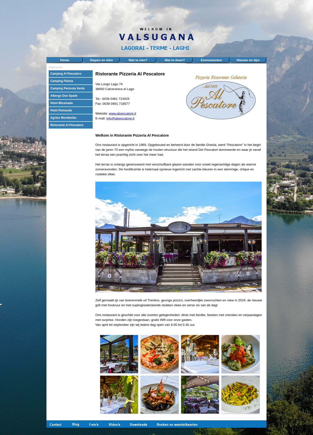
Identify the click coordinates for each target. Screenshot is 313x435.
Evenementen (211, 60)
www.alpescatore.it (122, 113)
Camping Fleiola (61, 81)
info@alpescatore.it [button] (120, 118)
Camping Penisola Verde (67, 88)
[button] (119, 354)
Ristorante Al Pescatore (66, 125)
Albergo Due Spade (64, 95)
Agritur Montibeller (63, 117)
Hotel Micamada (61, 103)
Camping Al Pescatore (65, 73)
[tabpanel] (136, 100)
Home (64, 60)
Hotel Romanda (61, 110)
